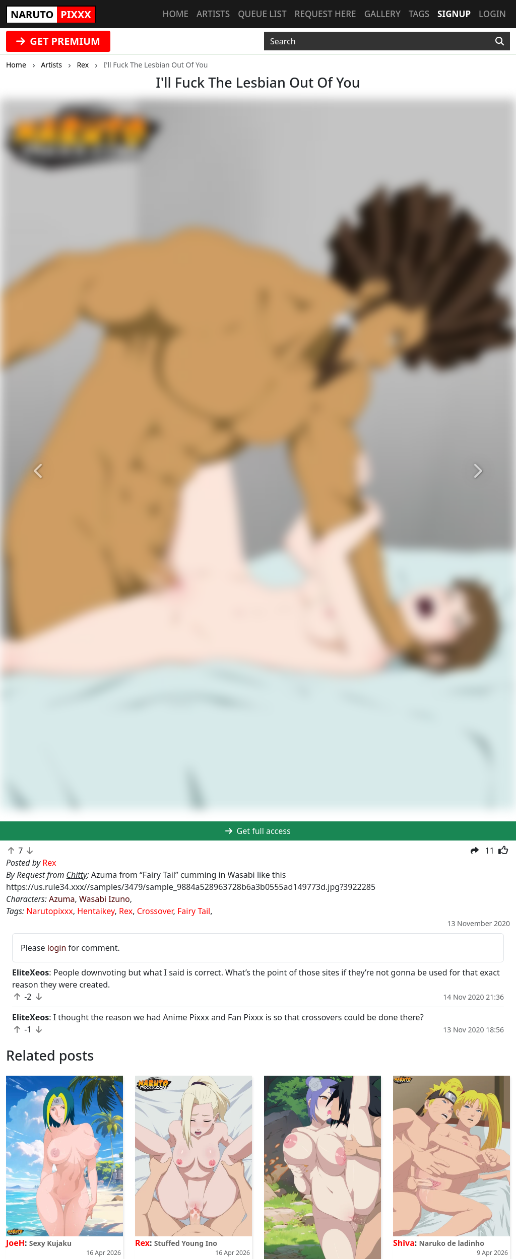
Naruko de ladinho (451, 1243)
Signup (454, 14)
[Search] (499, 41)
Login (492, 14)
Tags (419, 14)
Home (175, 14)
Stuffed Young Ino (185, 1243)
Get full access (257, 830)
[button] (39, 471)
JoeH (15, 1242)
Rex (126, 911)
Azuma (62, 898)
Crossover (155, 911)
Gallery (382, 14)
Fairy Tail (193, 911)
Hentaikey (95, 911)
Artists (213, 14)
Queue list (262, 14)
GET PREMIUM (58, 41)
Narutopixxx (49, 911)
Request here (325, 14)
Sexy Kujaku (50, 1243)
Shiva (404, 1242)
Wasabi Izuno (104, 898)
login (57, 947)
